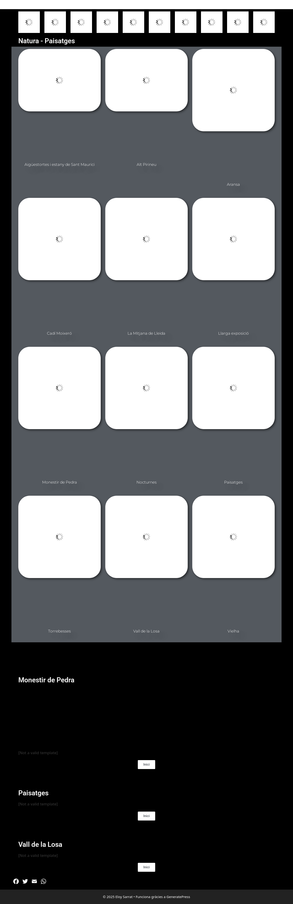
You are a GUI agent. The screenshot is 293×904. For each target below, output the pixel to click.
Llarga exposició (233, 333)
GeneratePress (178, 896)
